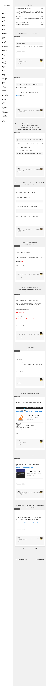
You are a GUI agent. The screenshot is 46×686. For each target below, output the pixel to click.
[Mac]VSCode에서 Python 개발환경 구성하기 (22, 24)
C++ (4, 29)
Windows (5, 91)
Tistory (39, 559)
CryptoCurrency (4, 107)
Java (3, 10)
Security (3, 67)
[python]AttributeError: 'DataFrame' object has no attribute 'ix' (30, 73)
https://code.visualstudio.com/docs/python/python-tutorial (25, 467)
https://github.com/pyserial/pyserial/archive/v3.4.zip (31, 522)
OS (3, 83)
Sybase (4, 54)
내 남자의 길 (4, 94)
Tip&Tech (5, 74)
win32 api (5, 30)
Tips (4, 51)
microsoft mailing (6, 112)
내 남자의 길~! (7, 5)
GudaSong (5, 42)
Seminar (5, 104)
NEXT (36, 548)
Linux (4, 90)
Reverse (4, 70)
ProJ (3, 38)
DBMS (3, 53)
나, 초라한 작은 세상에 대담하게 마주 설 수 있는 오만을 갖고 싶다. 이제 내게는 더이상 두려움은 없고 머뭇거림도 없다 (28, 61)
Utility (3, 121)
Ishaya (3, 8)
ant (4, 22)
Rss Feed (16, 559)
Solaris (4, 87)
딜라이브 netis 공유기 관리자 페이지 (21, 16)
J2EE (4, 13)
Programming (4, 34)
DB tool (4, 58)
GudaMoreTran (5, 46)
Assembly (5, 71)
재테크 (4, 99)
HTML (4, 63)
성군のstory (5, 95)
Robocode (5, 115)
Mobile (3, 37)
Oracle (4, 55)
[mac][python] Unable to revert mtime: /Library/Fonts (23, 8)
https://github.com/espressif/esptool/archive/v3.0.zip (31, 521)
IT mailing (4, 108)
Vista (4, 86)
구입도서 (5, 96)
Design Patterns (5, 79)
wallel (43, 559)
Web (3, 62)
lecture (4, 49)
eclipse (4, 18)
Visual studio (5, 33)
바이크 (4, 102)
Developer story (6, 106)
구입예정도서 (5, 98)
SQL (4, 59)
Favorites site (4, 119)
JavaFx (4, 17)
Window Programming (5, 26)
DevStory (4, 103)
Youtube (24, 559)
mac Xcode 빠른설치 (19, 20)
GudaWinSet (5, 45)
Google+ (26, 559)
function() (5, 50)
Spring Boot (5, 14)
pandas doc (18, 95)
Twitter (19, 559)
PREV (23, 548)
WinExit (4, 41)
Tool (4, 75)
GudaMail (5, 39)
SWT (4, 21)
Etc (4, 25)
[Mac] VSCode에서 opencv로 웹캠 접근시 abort (22, 22)
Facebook (21, 559)
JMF (4, 24)
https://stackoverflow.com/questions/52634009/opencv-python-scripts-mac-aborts (29, 411)
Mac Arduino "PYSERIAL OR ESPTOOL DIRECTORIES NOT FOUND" (30, 505)
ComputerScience (5, 78)
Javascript (5, 66)
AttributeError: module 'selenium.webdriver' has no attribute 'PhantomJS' (29, 182)
